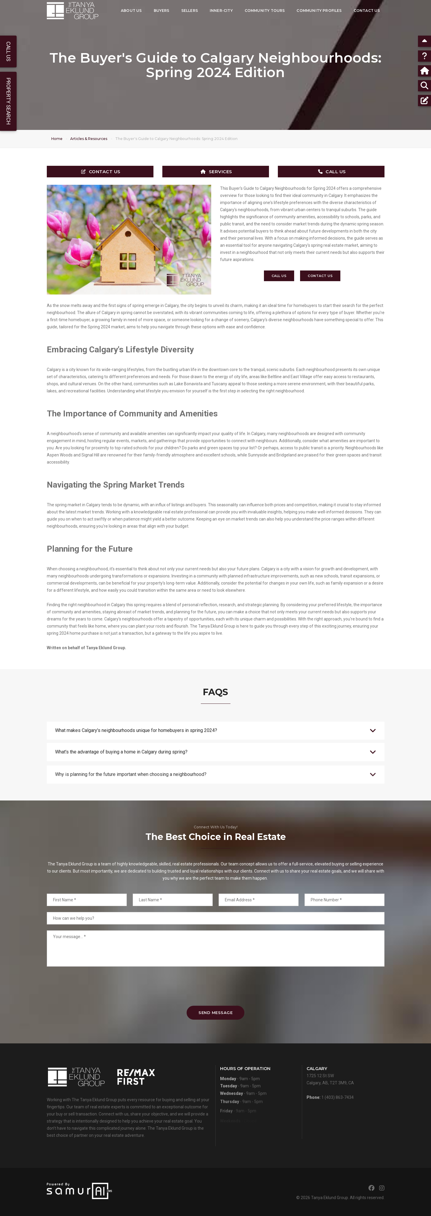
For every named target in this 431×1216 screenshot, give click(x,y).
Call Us (332, 171)
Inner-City (221, 10)
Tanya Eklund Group (329, 1197)
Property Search (8, 101)
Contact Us (367, 10)
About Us (131, 10)
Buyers (161, 10)
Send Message (215, 1012)
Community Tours (265, 10)
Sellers (189, 10)
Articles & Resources (88, 138)
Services (216, 171)
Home (57, 138)
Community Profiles (319, 10)
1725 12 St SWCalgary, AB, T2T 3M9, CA (330, 1094)
